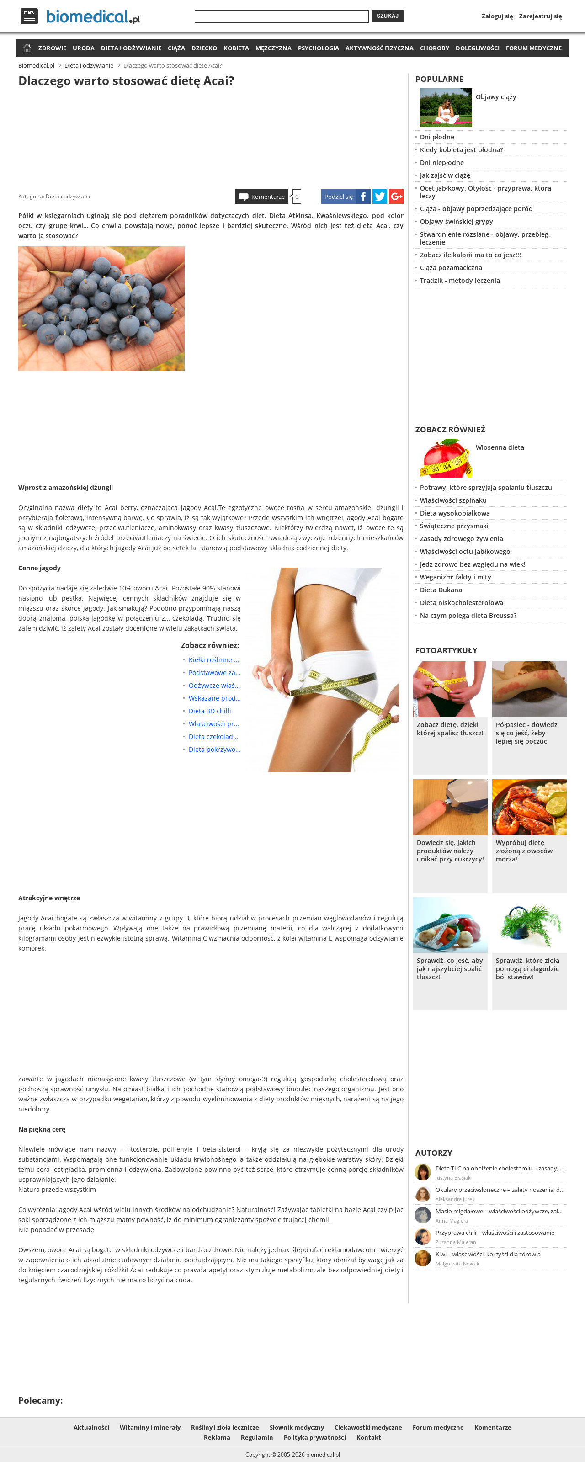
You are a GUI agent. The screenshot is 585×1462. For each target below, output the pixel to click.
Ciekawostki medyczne (368, 1427)
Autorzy (433, 1153)
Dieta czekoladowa (215, 736)
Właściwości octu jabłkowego (465, 551)
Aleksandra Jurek (455, 1199)
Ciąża (176, 48)
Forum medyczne (534, 48)
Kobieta (236, 48)
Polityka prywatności (315, 1437)
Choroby (434, 48)
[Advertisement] (211, 136)
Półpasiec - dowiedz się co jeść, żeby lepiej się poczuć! (527, 733)
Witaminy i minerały (150, 1427)
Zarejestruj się (540, 16)
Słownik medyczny (297, 1427)
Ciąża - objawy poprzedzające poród (476, 208)
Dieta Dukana (441, 589)
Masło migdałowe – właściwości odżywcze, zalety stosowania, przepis (500, 1211)
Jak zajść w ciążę (445, 175)
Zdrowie (52, 48)
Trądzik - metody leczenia (460, 280)
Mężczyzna (273, 48)
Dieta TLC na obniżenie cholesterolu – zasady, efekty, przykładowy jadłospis (500, 1168)
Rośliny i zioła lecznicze (225, 1427)
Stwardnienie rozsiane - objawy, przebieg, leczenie (485, 238)
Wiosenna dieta (500, 447)
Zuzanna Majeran (456, 1242)
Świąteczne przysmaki (454, 525)
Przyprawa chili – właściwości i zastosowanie (495, 1232)
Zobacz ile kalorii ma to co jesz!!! (470, 254)
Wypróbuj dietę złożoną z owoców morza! (524, 851)
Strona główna (25, 48)
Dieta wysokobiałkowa (455, 513)
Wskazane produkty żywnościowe (215, 698)
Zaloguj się (497, 16)
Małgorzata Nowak (457, 1263)
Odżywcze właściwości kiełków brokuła (215, 685)
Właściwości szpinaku (453, 500)
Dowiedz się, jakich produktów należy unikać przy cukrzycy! (450, 851)
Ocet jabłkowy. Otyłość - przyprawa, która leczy (485, 192)
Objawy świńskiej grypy (456, 221)
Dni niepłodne (442, 162)
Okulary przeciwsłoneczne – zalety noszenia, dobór (500, 1190)
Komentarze (268, 196)
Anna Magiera (452, 1220)
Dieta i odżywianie (131, 48)
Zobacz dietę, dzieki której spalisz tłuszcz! (450, 729)
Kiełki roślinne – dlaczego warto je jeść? (215, 659)
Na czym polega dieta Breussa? (468, 615)
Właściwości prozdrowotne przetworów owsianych (215, 723)
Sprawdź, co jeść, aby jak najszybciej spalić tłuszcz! (450, 969)
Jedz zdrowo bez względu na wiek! (473, 564)
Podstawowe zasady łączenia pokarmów (215, 672)
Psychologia (318, 48)
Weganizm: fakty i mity (455, 577)
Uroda (84, 48)
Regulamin (257, 1437)
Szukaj (388, 16)
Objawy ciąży (496, 96)
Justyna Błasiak (453, 1177)
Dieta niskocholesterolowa (461, 602)
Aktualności (91, 1427)
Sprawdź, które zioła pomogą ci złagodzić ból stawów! (527, 969)
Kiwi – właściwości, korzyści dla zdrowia (488, 1254)
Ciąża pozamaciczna (451, 267)
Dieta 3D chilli (210, 711)
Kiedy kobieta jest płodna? (461, 149)
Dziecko (204, 48)
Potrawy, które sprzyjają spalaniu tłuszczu (486, 487)
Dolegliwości (478, 48)
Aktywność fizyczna (380, 48)
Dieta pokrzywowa (215, 749)
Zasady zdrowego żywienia (461, 538)
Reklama (217, 1437)
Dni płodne (437, 137)
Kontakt (368, 1437)
